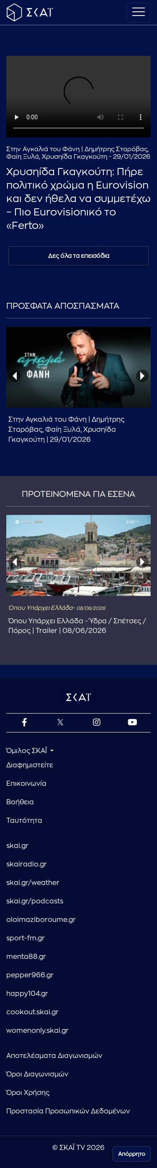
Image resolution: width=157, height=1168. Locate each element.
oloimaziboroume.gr (41, 919)
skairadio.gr (26, 864)
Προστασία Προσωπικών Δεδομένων (68, 1111)
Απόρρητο (131, 1154)
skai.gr (17, 846)
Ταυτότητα (24, 820)
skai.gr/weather (32, 882)
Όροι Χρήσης (27, 1092)
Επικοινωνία (26, 783)
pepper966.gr (30, 975)
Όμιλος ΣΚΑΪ (27, 751)
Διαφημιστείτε (29, 765)
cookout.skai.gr (32, 1012)
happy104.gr (27, 993)
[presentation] (14, 376)
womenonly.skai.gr (37, 1030)
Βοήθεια (20, 802)
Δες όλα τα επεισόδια (78, 256)
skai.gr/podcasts (34, 901)
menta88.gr (26, 956)
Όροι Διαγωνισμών (37, 1074)
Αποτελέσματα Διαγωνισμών (54, 1056)
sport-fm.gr (25, 938)
